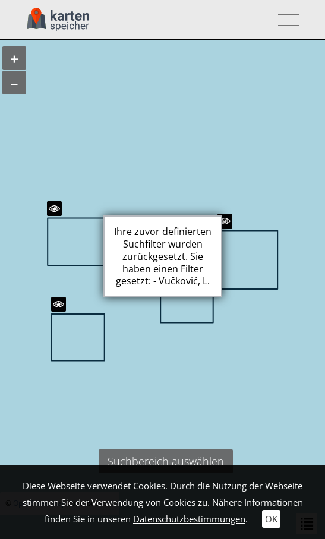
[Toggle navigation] (285, 20)
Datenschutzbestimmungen (189, 519)
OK (271, 519)
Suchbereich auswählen (166, 461)
